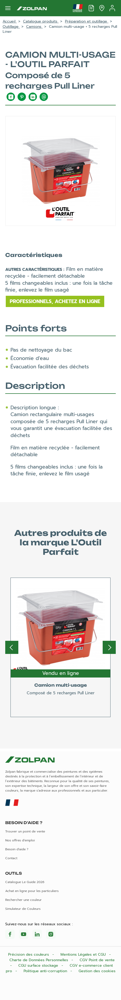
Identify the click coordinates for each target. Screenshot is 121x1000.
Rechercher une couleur (23, 899)
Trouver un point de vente (25, 831)
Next (109, 647)
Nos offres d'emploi (20, 840)
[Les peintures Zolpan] (32, 8)
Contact (11, 858)
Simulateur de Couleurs (23, 908)
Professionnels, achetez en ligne (55, 301)
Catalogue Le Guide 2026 (24, 882)
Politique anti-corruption (46, 971)
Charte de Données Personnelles (39, 960)
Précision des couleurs (29, 954)
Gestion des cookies (97, 971)
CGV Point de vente (97, 960)
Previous (11, 647)
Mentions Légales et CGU (83, 954)
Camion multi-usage (60, 685)
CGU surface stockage (38, 965)
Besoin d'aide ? (16, 849)
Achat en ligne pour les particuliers (32, 891)
